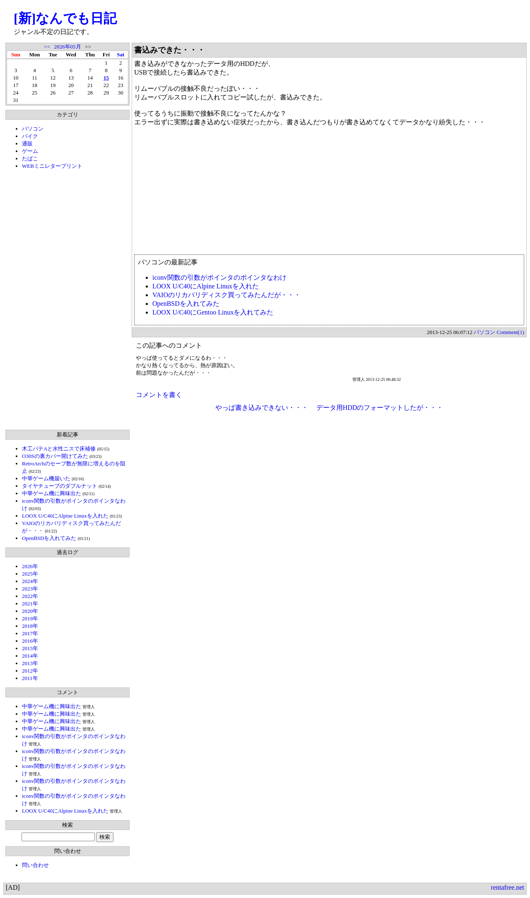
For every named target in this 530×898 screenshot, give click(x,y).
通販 (27, 143)
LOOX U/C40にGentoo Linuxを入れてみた (212, 312)
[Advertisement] (67, 299)
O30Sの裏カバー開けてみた (55, 456)
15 (106, 78)
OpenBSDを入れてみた (49, 538)
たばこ (30, 158)
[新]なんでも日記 (65, 18)
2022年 (30, 596)
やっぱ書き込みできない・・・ (261, 407)
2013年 (30, 663)
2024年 (30, 581)
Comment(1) (510, 332)
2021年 (30, 603)
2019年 (30, 618)
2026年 (30, 566)
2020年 (30, 611)
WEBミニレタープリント (52, 166)
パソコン (32, 129)
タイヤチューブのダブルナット (59, 486)
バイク (30, 136)
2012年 (30, 671)
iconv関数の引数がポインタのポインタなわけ (219, 277)
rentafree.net (507, 887)
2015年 (30, 648)
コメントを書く (159, 394)
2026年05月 (67, 47)
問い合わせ (35, 865)
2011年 (30, 678)
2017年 (30, 633)
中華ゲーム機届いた (46, 478)
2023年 (30, 589)
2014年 (30, 656)
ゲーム (30, 151)
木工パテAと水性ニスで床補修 (59, 448)
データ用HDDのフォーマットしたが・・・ (379, 407)
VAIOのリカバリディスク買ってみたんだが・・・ (226, 294)
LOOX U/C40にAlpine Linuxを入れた (65, 516)
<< (47, 47)
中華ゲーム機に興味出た (51, 493)
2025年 (30, 574)
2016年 (30, 641)
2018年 (30, 626)
